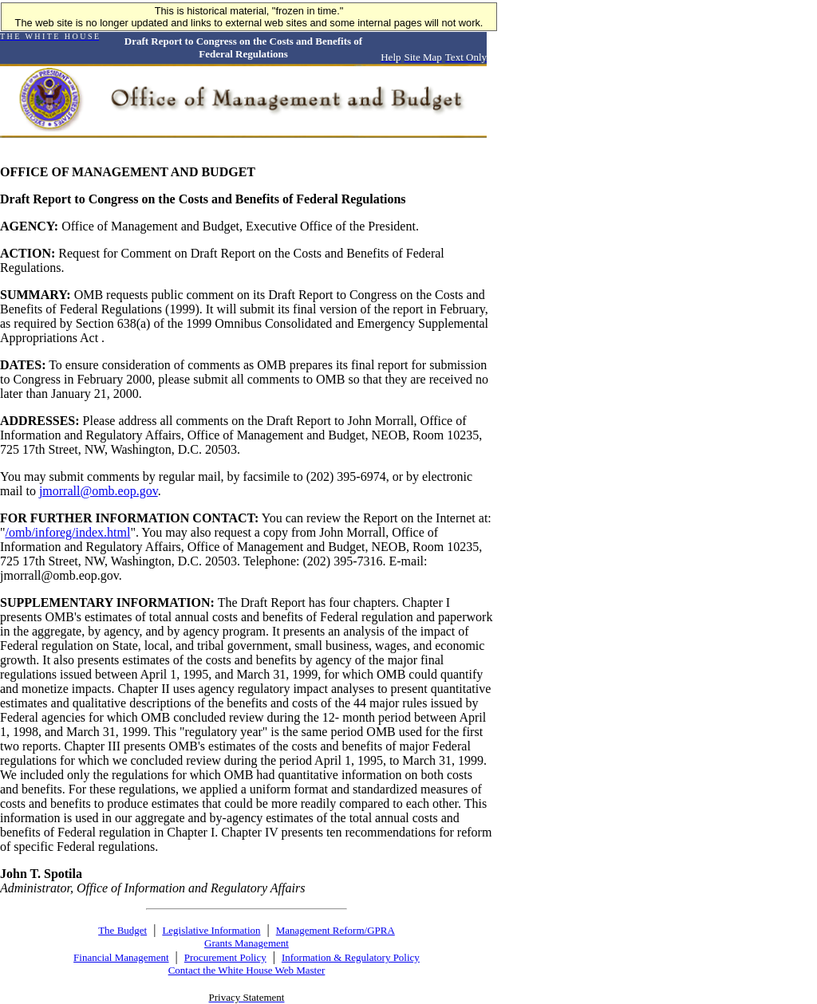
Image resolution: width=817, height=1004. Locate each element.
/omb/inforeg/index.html (68, 532)
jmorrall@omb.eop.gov (98, 491)
